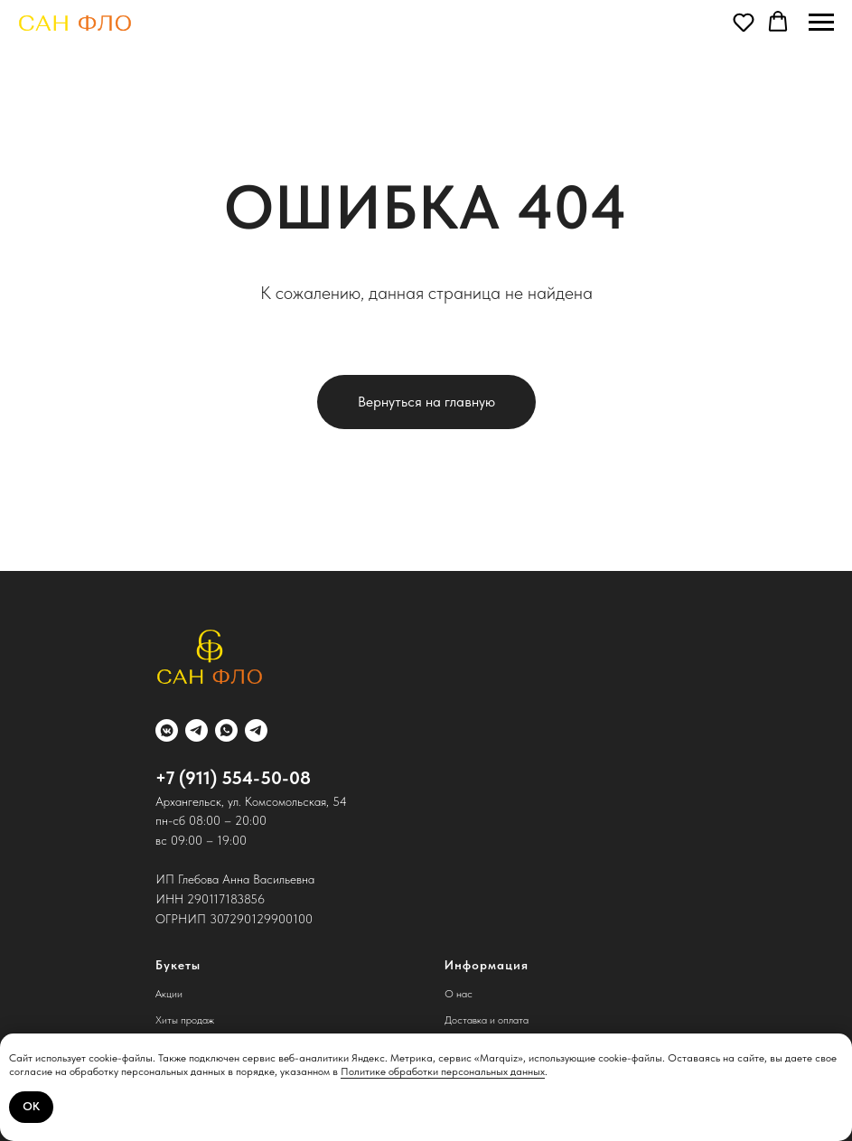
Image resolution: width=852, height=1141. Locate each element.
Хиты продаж (184, 1020)
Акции (169, 993)
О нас (459, 993)
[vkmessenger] (166, 730)
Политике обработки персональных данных (443, 1071)
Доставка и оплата (487, 1020)
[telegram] (196, 730)
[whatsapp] (226, 730)
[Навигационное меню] (821, 23)
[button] (743, 22)
